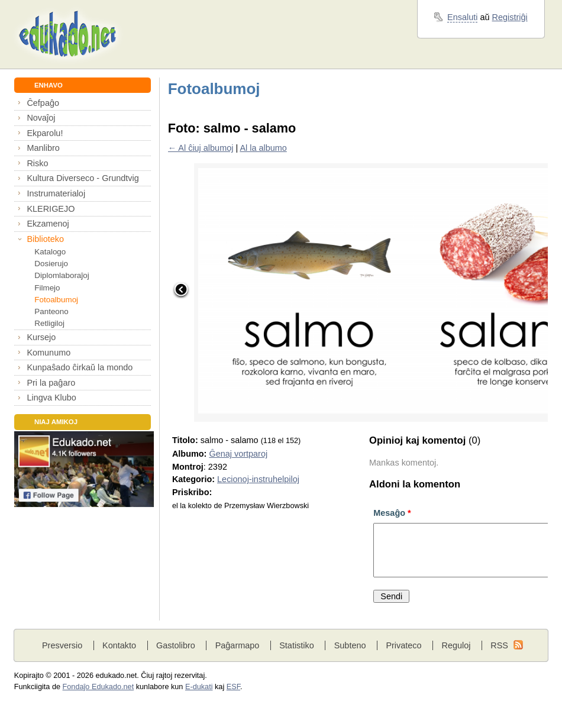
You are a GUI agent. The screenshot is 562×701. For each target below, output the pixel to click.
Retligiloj (49, 323)
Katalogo (50, 251)
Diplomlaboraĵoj (61, 275)
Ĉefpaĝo (43, 103)
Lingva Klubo (51, 397)
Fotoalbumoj (56, 299)
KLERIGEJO (51, 209)
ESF (233, 687)
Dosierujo (51, 263)
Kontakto (119, 645)
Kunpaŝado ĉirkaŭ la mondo (80, 367)
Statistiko (296, 645)
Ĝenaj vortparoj (238, 453)
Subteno (350, 645)
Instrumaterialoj (56, 193)
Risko (37, 163)
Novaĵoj (41, 117)
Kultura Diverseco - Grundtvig (82, 178)
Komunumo (48, 352)
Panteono (51, 311)
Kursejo (41, 337)
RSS (499, 645)
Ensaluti (462, 17)
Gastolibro (175, 645)
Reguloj (455, 645)
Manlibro (43, 148)
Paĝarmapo (237, 645)
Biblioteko (45, 239)
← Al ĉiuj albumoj (201, 148)
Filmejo (47, 287)
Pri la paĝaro (51, 382)
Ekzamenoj (48, 223)
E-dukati (199, 687)
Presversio (62, 645)
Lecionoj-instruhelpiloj (258, 479)
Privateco (403, 645)
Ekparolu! (45, 133)
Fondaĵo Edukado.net (98, 687)
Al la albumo (263, 148)
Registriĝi (510, 17)
